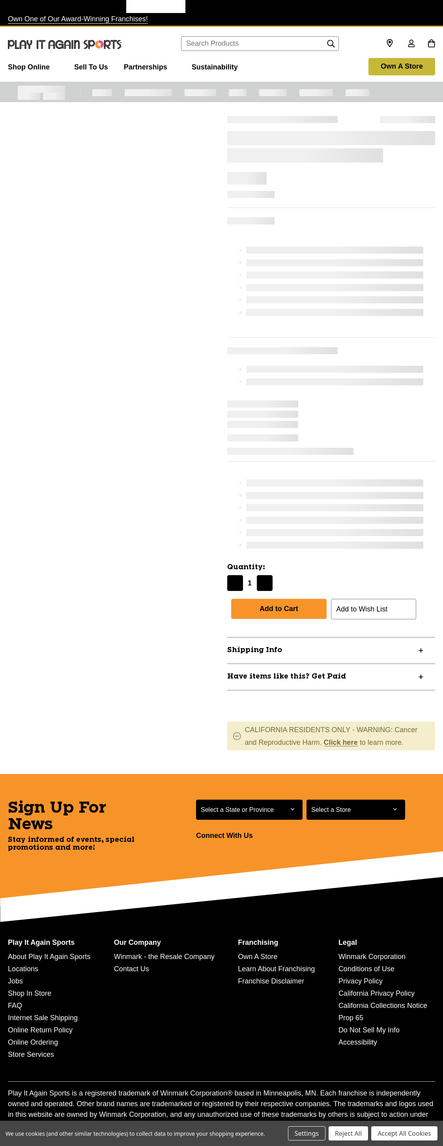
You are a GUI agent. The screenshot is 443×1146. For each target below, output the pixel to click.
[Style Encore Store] (215, 6)
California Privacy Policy (376, 993)
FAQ (15, 1006)
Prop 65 (350, 1018)
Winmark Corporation (372, 957)
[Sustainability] (215, 66)
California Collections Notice (382, 1006)
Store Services (31, 1054)
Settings (307, 1133)
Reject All (348, 1133)
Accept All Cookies (404, 1133)
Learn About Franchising (276, 969)
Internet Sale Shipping (43, 1018)
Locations (23, 969)
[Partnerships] (150, 66)
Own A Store (402, 66)
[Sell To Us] (91, 66)
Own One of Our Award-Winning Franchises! (78, 19)
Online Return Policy (40, 1030)
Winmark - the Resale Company (164, 957)
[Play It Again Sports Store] (155, 6)
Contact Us (131, 969)
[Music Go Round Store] (274, 6)
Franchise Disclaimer (271, 981)
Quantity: (246, 567)
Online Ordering (33, 1042)
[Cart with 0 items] (431, 44)
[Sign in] (411, 44)
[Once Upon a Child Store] (96, 6)
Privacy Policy (360, 981)
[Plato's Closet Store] (37, 6)
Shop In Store (29, 993)
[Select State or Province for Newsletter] (249, 810)
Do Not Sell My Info (369, 1030)
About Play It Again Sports (49, 957)
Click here (341, 742)
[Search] (331, 45)
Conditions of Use (366, 969)
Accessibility (357, 1042)
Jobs (15, 981)
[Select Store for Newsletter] (356, 810)
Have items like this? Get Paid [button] (286, 676)
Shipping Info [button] (254, 650)
